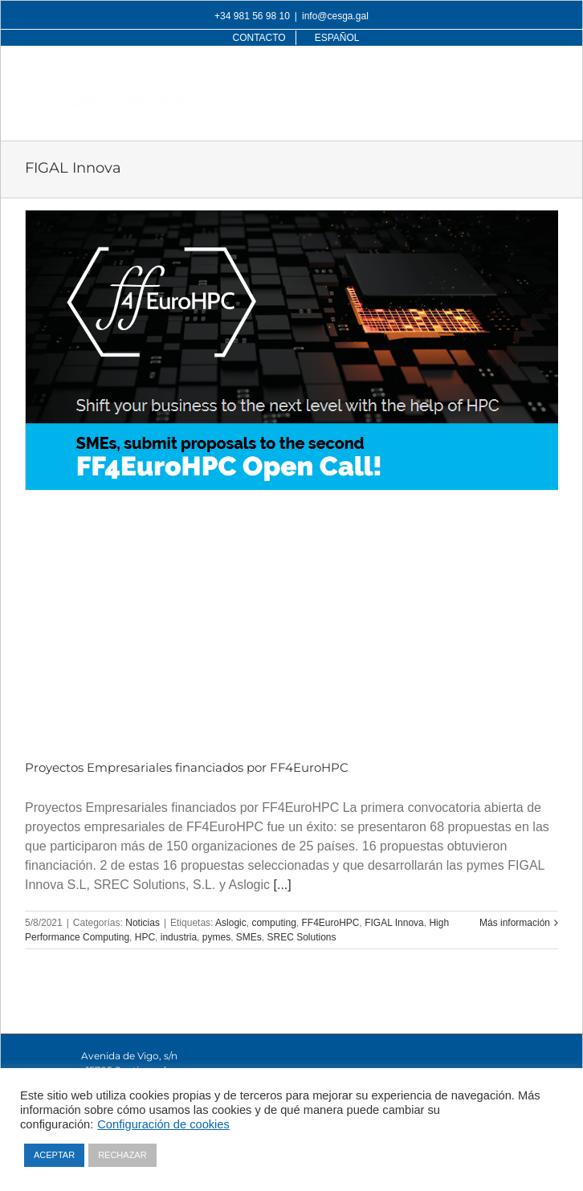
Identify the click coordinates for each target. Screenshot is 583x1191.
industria (179, 937)
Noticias (142, 922)
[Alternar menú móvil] (549, 78)
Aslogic (231, 922)
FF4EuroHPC (330, 922)
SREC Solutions (301, 937)
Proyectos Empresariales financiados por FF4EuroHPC (187, 767)
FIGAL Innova (394, 922)
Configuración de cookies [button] (163, 1124)
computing (273, 922)
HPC (145, 937)
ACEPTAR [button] (54, 1155)
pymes (216, 937)
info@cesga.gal (335, 16)
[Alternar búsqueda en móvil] (517, 78)
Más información (514, 922)
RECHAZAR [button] (122, 1155)
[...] (283, 884)
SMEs (249, 937)
